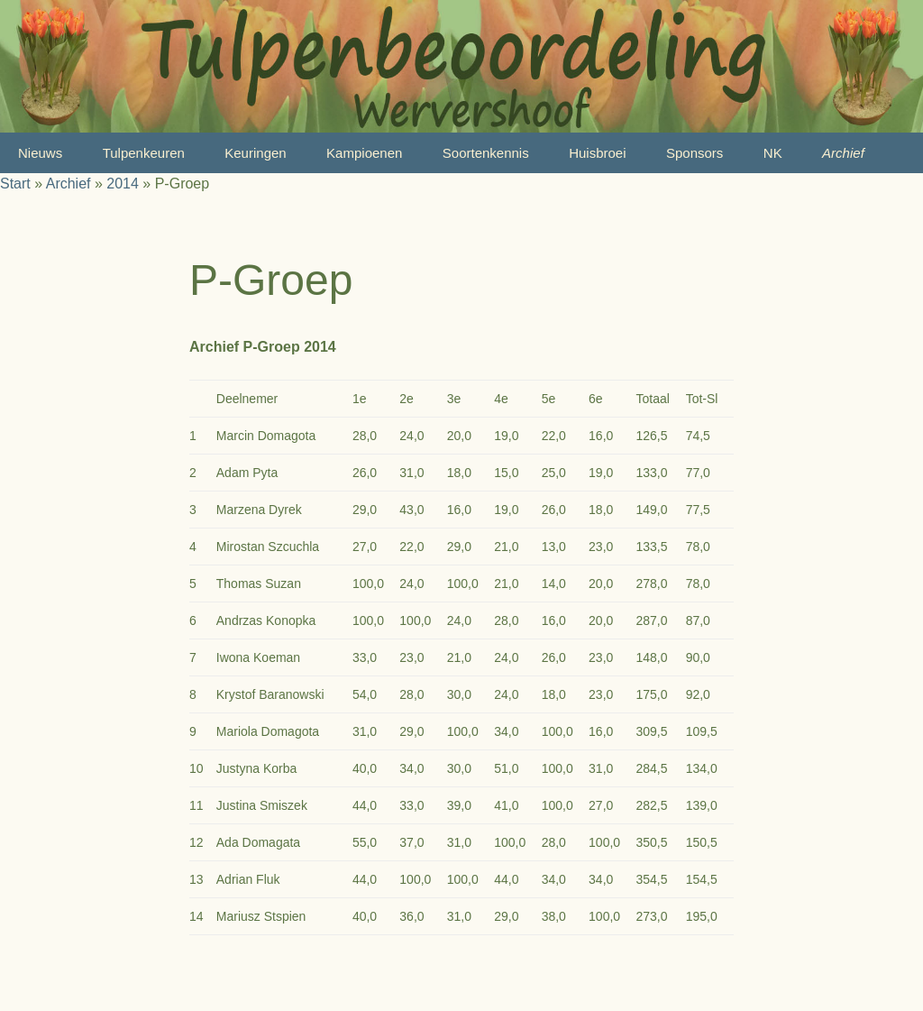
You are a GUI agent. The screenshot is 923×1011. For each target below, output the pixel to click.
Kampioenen (364, 153)
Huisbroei (597, 153)
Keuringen (255, 153)
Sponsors (694, 153)
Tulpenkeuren (144, 153)
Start (15, 183)
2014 (122, 183)
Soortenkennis (486, 153)
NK (772, 153)
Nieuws (40, 153)
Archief (843, 153)
